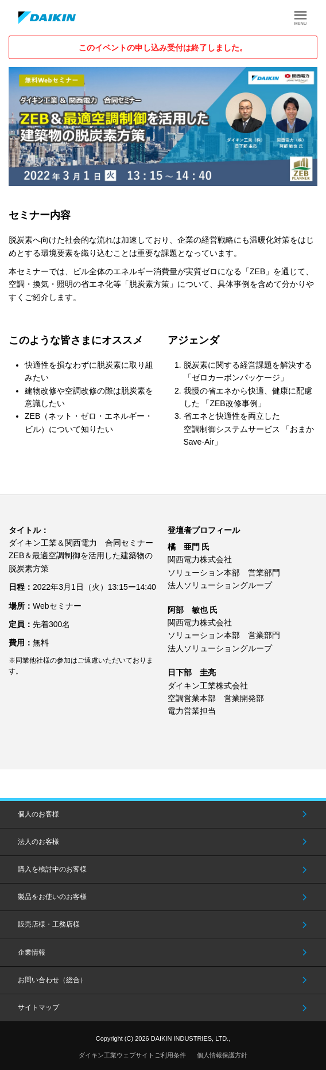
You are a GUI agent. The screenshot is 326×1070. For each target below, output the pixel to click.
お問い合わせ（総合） (52, 980)
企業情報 (31, 952)
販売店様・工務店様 (49, 924)
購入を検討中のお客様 (52, 869)
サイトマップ (38, 1007)
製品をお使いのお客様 (52, 897)
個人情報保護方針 (222, 1055)
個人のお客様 (38, 814)
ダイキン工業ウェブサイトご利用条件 (132, 1055)
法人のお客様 (38, 842)
